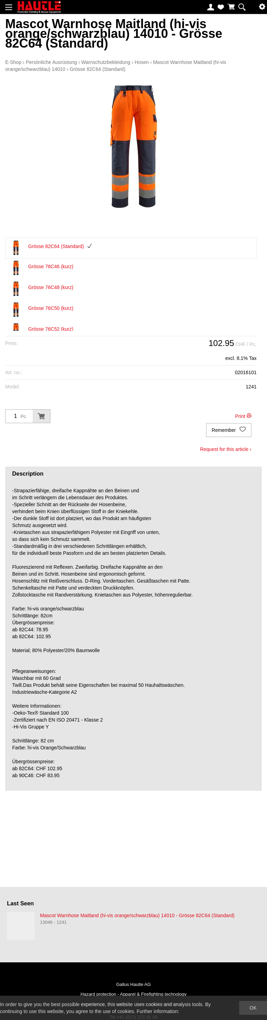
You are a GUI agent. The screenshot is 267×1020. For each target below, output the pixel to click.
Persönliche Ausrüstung (51, 62)
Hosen (141, 62)
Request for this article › (225, 449)
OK (253, 1008)
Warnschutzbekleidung (105, 62)
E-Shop (13, 62)
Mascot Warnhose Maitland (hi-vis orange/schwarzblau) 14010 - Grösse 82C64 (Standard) (137, 915)
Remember (229, 430)
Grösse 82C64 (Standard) (97, 69)
